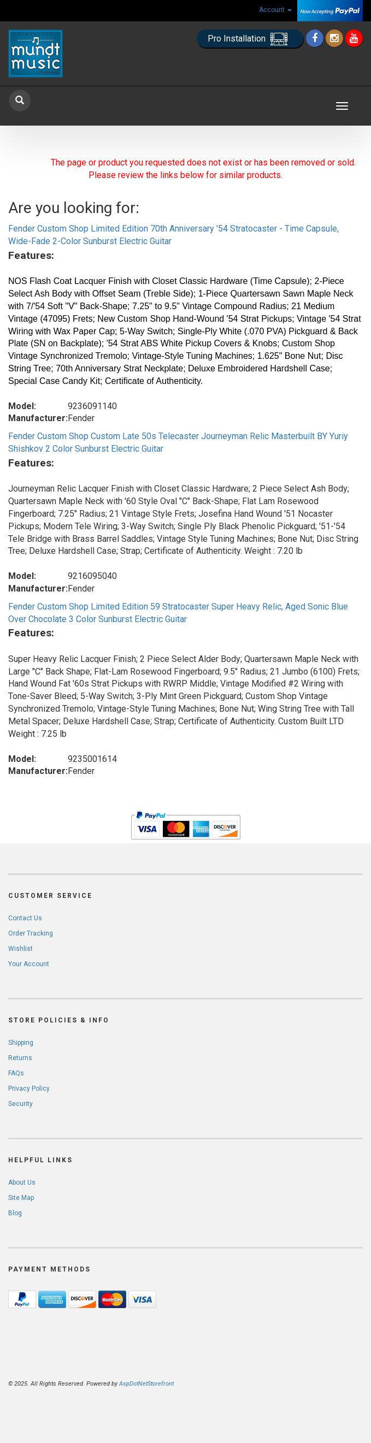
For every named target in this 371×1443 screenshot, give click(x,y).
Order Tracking (30, 933)
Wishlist (20, 949)
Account (275, 10)
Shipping (20, 1042)
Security (20, 1104)
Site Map (21, 1198)
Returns (20, 1058)
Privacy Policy (29, 1088)
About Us (22, 1182)
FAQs (16, 1073)
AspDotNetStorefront (146, 1383)
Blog (15, 1213)
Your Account (28, 964)
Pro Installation (250, 39)
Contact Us (25, 918)
